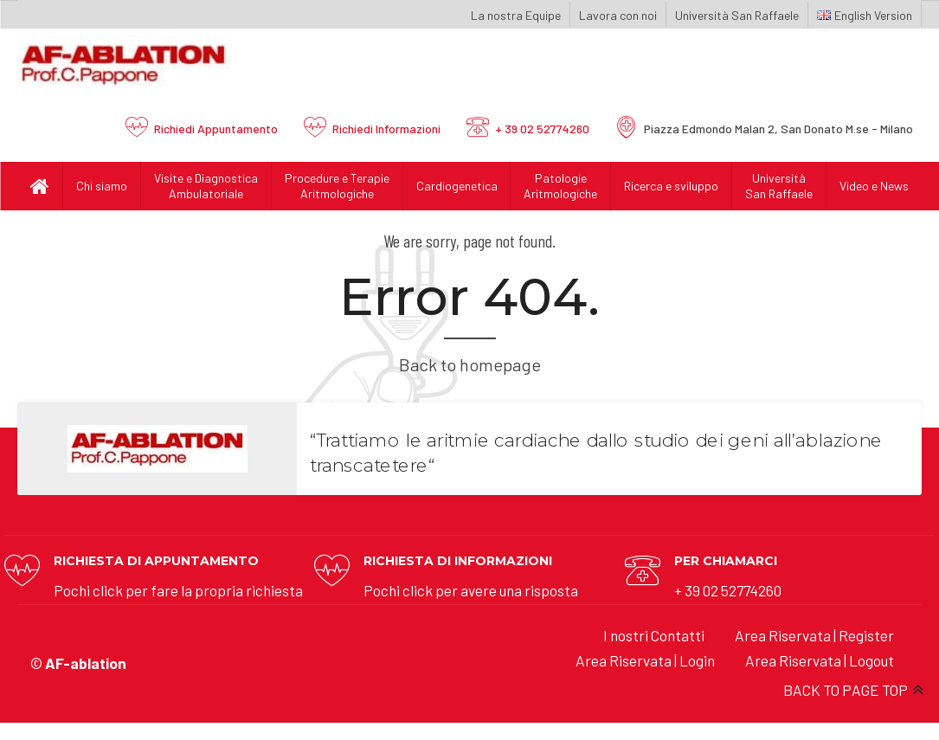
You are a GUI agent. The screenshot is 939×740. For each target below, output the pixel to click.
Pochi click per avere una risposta (470, 590)
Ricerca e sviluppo (671, 185)
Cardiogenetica (457, 185)
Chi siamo (101, 185)
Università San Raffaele (737, 15)
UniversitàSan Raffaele (779, 186)
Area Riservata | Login (645, 660)
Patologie (560, 186)
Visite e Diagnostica (206, 186)
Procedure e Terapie (337, 186)
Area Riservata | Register (814, 635)
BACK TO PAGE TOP (845, 689)
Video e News (874, 185)
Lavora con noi (618, 15)
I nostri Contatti (653, 635)
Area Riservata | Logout (819, 660)
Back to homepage (470, 364)
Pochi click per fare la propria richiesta (178, 590)
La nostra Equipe (516, 15)
